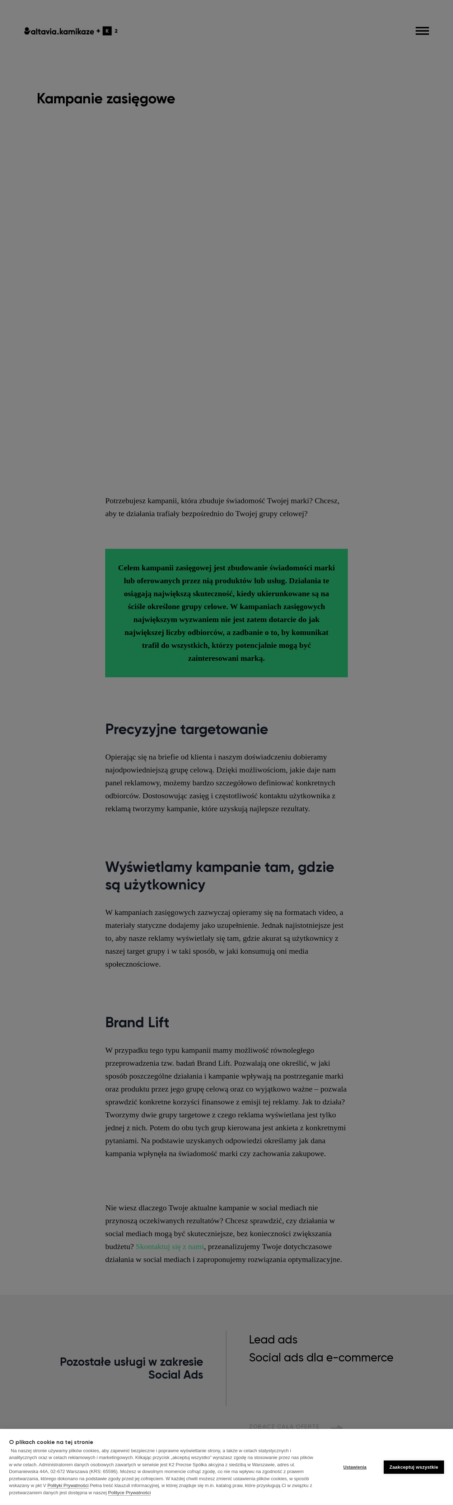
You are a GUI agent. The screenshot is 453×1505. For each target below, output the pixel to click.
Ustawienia (354, 1466)
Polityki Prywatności (68, 1485)
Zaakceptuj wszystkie (413, 1466)
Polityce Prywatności (129, 1492)
